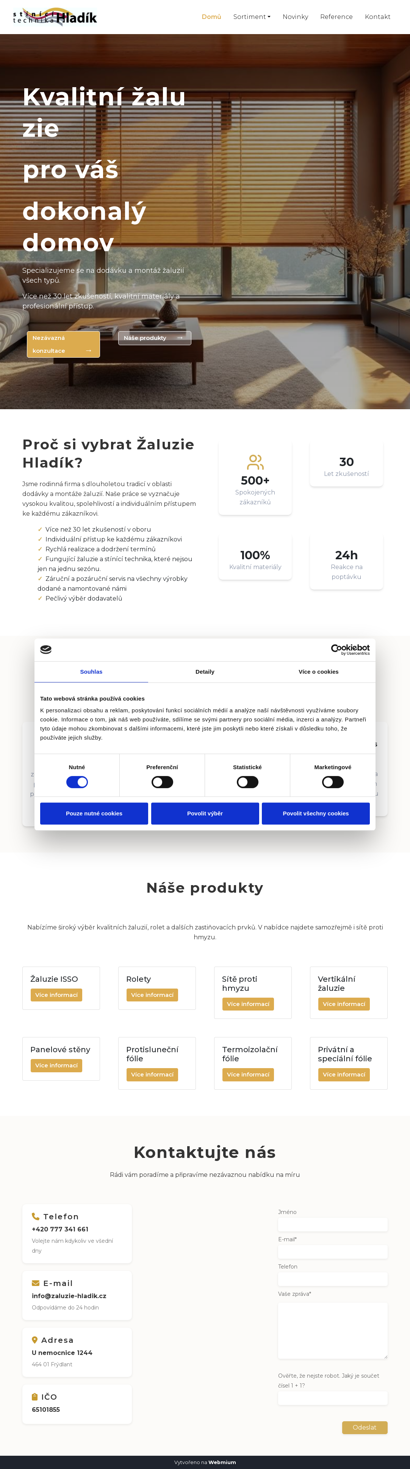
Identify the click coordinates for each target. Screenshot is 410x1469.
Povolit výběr (205, 813)
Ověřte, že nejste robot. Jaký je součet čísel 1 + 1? (328, 1380)
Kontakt (378, 16)
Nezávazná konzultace (50, 344)
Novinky (295, 16)
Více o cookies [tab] (319, 671)
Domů (211, 16)
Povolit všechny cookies (316, 813)
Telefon (287, 1266)
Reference (336, 16)
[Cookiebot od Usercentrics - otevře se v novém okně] (337, 649)
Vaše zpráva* (294, 1293)
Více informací (56, 994)
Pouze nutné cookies (94, 813)
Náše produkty (146, 337)
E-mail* (287, 1239)
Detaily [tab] (205, 671)
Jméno (287, 1211)
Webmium (222, 1462)
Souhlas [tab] (91, 671)
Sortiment (249, 16)
